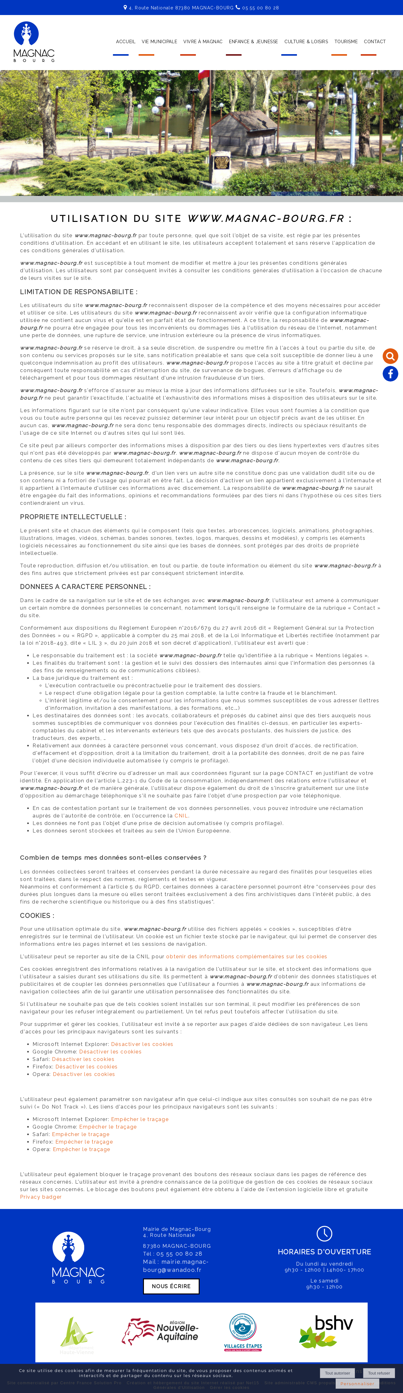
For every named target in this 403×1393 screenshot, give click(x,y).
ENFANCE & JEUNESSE (253, 41)
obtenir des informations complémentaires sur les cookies (247, 957)
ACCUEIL (125, 41)
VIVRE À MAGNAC (203, 41)
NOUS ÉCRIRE (171, 1286)
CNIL (181, 816)
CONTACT (375, 41)
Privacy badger (41, 1197)
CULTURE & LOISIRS (306, 41)
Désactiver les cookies (142, 1044)
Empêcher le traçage (140, 1119)
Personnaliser (357, 1383)
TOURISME (346, 41)
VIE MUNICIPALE (159, 41)
